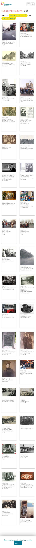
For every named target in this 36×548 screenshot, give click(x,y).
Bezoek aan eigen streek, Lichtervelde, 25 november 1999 (26, 100)
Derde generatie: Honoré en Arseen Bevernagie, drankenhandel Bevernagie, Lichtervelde (26, 177)
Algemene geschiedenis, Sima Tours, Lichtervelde (26, 35)
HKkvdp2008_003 (23, 314)
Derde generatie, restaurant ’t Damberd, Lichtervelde (8, 204)
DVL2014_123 (5, 230)
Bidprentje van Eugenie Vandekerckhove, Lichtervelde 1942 (25, 122)
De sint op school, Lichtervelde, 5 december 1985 (8, 261)
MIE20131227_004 (24, 350)
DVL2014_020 (5, 117)
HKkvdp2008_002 (23, 455)
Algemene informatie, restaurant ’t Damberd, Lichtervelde (25, 64)
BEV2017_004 (23, 174)
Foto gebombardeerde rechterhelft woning (25, 316)
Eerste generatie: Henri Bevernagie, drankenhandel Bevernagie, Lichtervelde (26, 269)
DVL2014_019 (5, 455)
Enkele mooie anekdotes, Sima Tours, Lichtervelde (8, 316)
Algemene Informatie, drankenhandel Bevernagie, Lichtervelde (8, 65)
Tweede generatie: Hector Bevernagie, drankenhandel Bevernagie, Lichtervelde (26, 486)
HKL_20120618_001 (6, 350)
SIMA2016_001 (23, 33)
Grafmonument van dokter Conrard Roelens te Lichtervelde (8, 353)
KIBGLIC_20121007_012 (7, 427)
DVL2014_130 (23, 97)
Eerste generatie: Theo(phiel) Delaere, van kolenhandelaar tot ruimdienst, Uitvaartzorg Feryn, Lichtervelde (27, 290)
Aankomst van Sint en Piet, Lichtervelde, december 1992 (8, 43)
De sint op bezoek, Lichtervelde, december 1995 (7, 233)
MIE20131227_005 (6, 378)
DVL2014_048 (5, 258)
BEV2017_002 (23, 266)
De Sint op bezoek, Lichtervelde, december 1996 (25, 233)
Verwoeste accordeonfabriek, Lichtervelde (24, 401)
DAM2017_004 (5, 202)
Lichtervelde (9, 18)
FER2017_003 (5, 174)
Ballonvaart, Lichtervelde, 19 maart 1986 (8, 99)
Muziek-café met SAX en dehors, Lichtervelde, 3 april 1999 (26, 373)
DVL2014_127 (23, 370)
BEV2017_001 (5, 62)
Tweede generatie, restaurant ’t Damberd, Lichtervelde (7, 514)
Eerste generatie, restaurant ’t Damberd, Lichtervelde (8, 288)
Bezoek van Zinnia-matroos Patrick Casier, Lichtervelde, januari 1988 (8, 120)
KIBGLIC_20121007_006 (7, 399)
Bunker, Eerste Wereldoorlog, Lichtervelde (26, 147)
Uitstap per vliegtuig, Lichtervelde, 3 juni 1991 (26, 521)
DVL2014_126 (23, 230)
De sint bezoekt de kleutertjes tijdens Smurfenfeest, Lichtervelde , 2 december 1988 (26, 205)
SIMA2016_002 (5, 314)
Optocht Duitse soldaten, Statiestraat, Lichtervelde (8, 400)
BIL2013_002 (4, 146)
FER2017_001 (23, 286)
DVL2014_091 (23, 519)
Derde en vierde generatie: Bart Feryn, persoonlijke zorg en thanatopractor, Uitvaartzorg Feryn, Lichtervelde (8, 178)
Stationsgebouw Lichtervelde (24, 457)
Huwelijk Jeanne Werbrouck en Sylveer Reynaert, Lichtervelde (27, 353)
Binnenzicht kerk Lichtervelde (6, 147)
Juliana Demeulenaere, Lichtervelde (7, 380)
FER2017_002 (5, 483)
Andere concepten (18, 15)
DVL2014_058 (23, 202)
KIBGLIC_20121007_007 (25, 399)
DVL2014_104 (5, 40)
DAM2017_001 (23, 61)
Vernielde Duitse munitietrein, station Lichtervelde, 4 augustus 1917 (8, 430)
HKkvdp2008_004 (23, 427)
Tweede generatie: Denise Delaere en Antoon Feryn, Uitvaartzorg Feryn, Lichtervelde (8, 486)
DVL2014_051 (5, 97)
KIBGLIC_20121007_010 (25, 146)
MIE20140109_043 (24, 119)
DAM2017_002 (5, 286)
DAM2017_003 (5, 511)
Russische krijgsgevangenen (26, 428)
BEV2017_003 (23, 483)
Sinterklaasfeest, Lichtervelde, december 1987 (7, 458)
